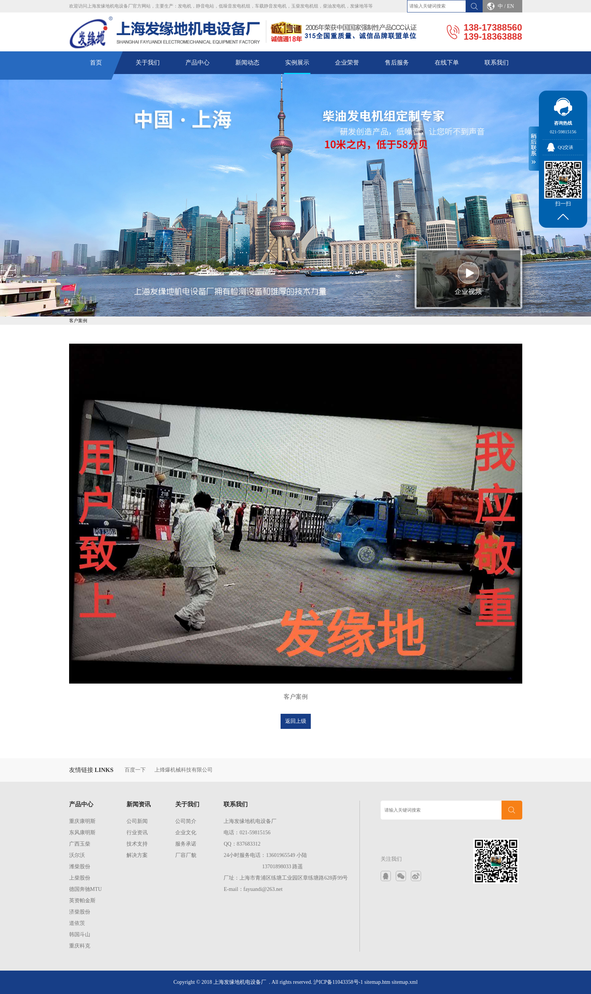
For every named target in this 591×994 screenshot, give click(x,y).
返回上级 (295, 721)
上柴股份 (79, 878)
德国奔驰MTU (85, 889)
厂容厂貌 (185, 855)
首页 (96, 62)
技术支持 (137, 844)
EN (510, 6)
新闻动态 (247, 62)
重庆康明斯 (82, 821)
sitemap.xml (405, 982)
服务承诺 (185, 844)
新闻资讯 (139, 804)
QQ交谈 (565, 147)
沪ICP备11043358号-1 (338, 982)
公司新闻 (137, 821)
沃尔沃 (77, 855)
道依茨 (77, 923)
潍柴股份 (79, 866)
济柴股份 (79, 912)
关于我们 (148, 62)
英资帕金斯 (82, 900)
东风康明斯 (82, 832)
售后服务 (397, 62)
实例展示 (297, 62)
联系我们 (497, 62)
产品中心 (197, 62)
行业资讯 (137, 832)
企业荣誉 (347, 62)
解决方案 (137, 855)
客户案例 (78, 320)
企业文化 (185, 832)
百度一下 (135, 770)
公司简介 (185, 821)
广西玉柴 (79, 844)
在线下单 (447, 62)
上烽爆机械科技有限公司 (183, 770)
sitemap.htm (377, 982)
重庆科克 (79, 946)
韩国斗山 (79, 934)
